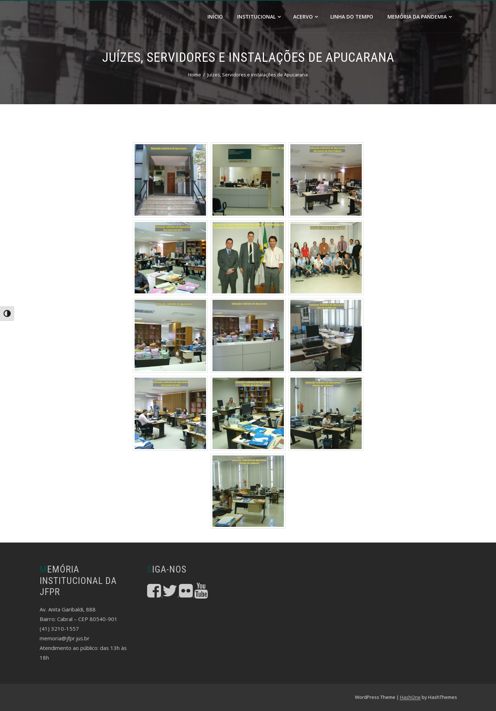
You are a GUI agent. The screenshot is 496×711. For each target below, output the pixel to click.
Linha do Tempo (351, 16)
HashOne (410, 697)
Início (215, 16)
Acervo (305, 16)
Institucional (259, 16)
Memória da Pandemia (419, 16)
